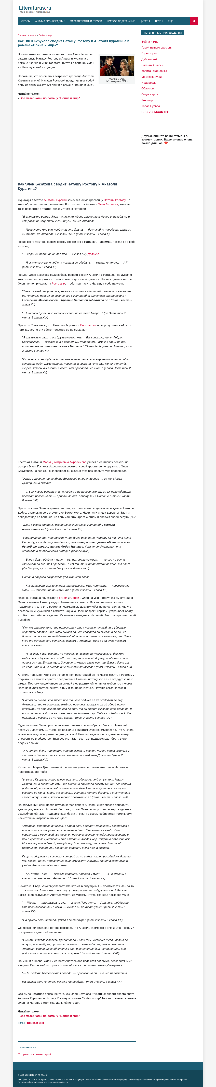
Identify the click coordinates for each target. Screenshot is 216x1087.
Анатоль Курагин (55, 200)
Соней (74, 597)
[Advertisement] (77, 141)
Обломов (147, 88)
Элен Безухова (108, 204)
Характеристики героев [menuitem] (86, 21)
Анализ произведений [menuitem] (50, 21)
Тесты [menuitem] (159, 21)
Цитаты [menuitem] (145, 21)
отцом (63, 597)
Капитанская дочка (154, 71)
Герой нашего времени (156, 47)
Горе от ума (149, 53)
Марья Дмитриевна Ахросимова (64, 462)
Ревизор (147, 100)
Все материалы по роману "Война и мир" (50, 98)
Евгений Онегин (152, 65)
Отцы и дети (149, 94)
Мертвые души (151, 76)
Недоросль (148, 82)
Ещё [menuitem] (170, 21)
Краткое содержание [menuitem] (121, 21)
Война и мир (45, 35)
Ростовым (58, 283)
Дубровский (149, 59)
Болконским (88, 325)
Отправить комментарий (34, 1054)
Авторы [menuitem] (25, 21)
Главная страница (27, 35)
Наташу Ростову (115, 200)
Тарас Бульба (150, 106)
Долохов (93, 254)
